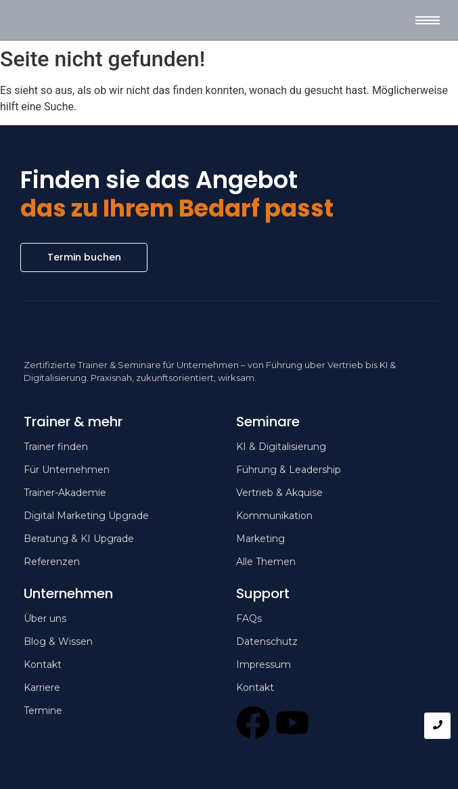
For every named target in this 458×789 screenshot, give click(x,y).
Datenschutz (267, 641)
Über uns (45, 618)
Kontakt (255, 687)
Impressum (263, 664)
